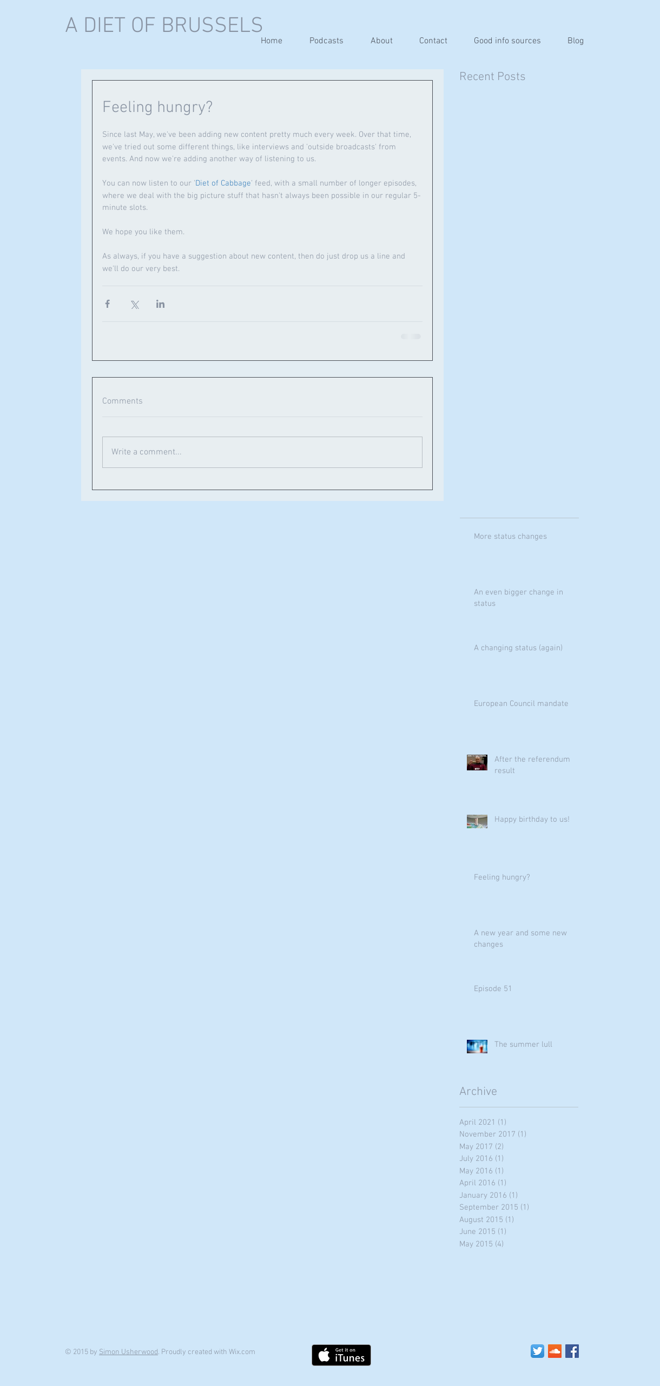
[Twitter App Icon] (537, 1351)
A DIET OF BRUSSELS (164, 26)
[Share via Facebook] (107, 304)
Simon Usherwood (128, 1352)
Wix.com (242, 1352)
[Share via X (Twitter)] (134, 304)
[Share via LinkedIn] (160, 304)
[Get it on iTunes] (341, 1355)
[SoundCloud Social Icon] (555, 1351)
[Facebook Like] (450, 1355)
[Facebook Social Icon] (572, 1351)
